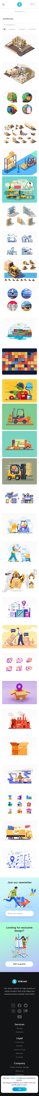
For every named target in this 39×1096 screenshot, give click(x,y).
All (4, 29)
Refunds (19, 1053)
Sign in (32, 4)
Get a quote (19, 964)
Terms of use (19, 1050)
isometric (22, 29)
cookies (12, 1078)
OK (19, 1089)
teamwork (32, 29)
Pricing (19, 1028)
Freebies (19, 1032)
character (12, 29)
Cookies (19, 1057)
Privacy (19, 1046)
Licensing (19, 1042)
